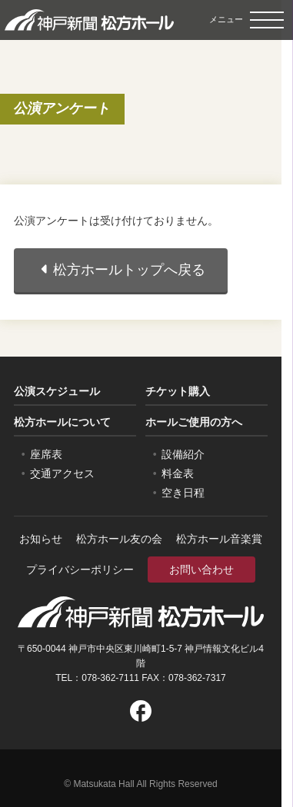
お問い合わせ (201, 569)
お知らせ (40, 539)
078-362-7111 (110, 677)
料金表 (177, 473)
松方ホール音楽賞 (219, 539)
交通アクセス (62, 473)
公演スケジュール (57, 391)
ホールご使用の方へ (193, 422)
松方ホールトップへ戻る (121, 269)
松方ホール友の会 (119, 539)
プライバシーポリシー (80, 569)
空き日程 (183, 493)
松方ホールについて (62, 422)
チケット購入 (177, 391)
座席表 (46, 454)
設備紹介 (183, 454)
